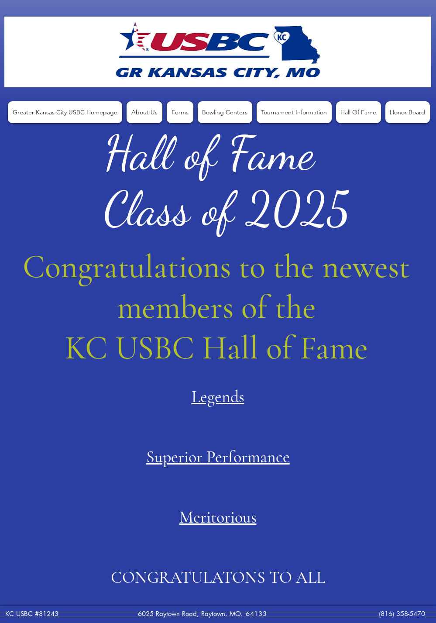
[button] (144, 112)
